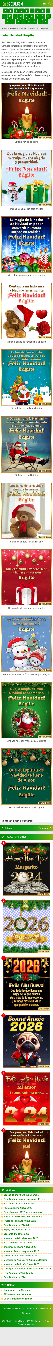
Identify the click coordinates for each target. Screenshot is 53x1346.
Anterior (9, 828)
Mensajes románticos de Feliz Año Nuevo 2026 (27, 1268)
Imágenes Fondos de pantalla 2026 (21, 1251)
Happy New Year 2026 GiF (17, 1229)
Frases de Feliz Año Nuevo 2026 (20, 1221)
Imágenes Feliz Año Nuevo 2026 (20, 1247)
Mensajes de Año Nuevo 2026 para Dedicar (25, 1260)
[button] (5, 11)
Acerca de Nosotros (12, 1309)
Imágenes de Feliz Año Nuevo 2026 (21, 1264)
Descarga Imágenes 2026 (16, 1234)
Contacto (30, 1309)
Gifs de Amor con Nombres (17, 1294)
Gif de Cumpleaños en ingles (18, 1298)
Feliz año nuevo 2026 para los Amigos (23, 1212)
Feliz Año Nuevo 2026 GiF (17, 1225)
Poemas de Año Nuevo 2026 (18, 1208)
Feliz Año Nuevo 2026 (15, 1277)
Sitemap (26, 1313)
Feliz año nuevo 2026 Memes (18, 1242)
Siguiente (43, 828)
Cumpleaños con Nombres (17, 1290)
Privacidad (43, 1309)
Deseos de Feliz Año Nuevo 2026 (20, 1255)
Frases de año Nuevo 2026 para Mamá (23, 1216)
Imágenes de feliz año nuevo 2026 (21, 1238)
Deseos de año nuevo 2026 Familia (21, 1195)
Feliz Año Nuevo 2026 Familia (18, 1273)
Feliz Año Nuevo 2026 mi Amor (19, 1203)
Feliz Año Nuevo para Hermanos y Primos (24, 1199)
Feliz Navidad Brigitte (17, 35)
